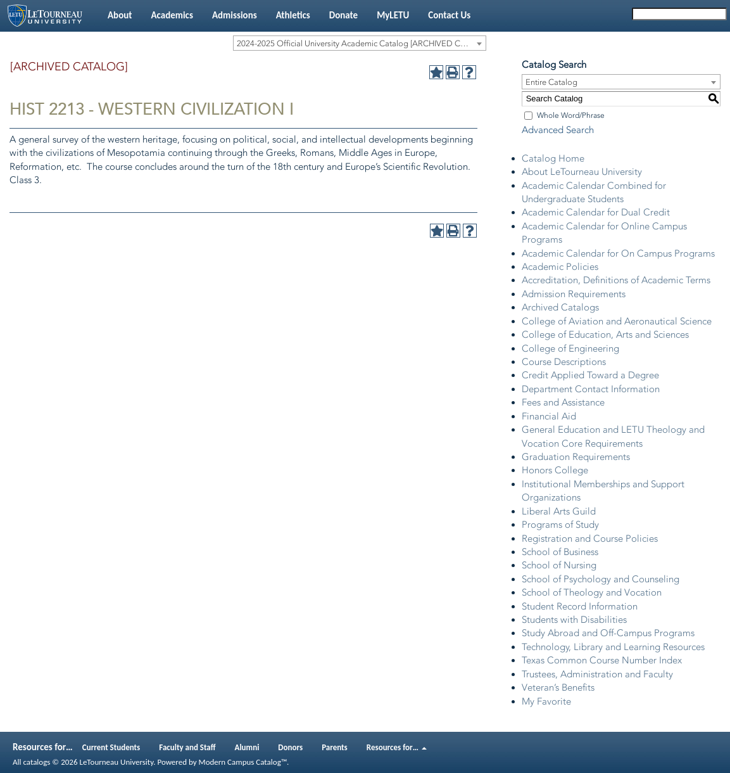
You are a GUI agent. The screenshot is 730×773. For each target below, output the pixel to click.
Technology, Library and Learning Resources (613, 647)
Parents (335, 747)
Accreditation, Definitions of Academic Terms (616, 280)
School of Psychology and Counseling (600, 579)
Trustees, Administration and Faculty (597, 674)
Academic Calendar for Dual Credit (596, 212)
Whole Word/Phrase (571, 115)
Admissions (234, 15)
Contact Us (449, 15)
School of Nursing (559, 565)
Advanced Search (558, 130)
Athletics (293, 15)
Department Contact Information (591, 389)
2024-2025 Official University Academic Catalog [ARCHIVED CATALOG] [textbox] (361, 43)
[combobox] (359, 43)
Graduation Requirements (576, 457)
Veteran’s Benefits (558, 687)
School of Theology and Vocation (592, 592)
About (120, 15)
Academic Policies (560, 266)
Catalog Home (553, 158)
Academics (171, 15)
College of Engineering (570, 348)
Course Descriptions (564, 361)
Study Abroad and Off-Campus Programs (608, 633)
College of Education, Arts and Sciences (605, 334)
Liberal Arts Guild (559, 511)
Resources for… (397, 747)
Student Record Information (580, 606)
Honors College (555, 470)
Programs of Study (560, 524)
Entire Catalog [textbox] (551, 82)
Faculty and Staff (187, 747)
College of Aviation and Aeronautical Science (617, 321)
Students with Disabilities (574, 619)
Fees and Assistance (563, 402)
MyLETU (393, 15)
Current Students (111, 747)
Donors (290, 747)
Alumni (247, 747)
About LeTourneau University (582, 171)
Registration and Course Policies (590, 538)
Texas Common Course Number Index (602, 660)
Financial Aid (549, 416)
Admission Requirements (574, 294)
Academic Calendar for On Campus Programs (618, 253)
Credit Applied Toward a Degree (590, 375)
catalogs (36, 762)
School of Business (560, 552)
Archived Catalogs (560, 307)
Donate (343, 15)
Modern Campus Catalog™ (243, 762)
